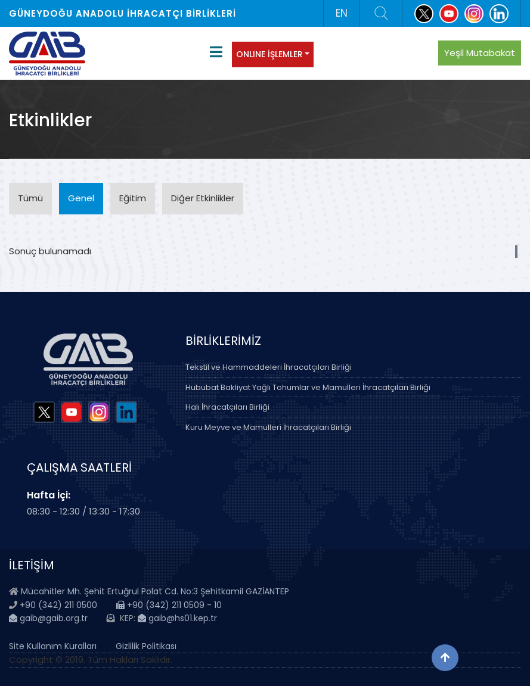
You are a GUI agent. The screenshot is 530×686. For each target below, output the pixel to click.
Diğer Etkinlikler (202, 198)
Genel (81, 198)
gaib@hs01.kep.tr (177, 618)
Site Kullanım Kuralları (53, 646)
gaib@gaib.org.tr (48, 618)
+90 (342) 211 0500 (58, 605)
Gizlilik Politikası (146, 646)
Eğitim (132, 198)
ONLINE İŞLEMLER (269, 54)
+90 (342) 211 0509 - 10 (169, 605)
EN (342, 13)
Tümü (30, 198)
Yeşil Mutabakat (479, 52)
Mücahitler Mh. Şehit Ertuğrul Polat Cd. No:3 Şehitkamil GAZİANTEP (155, 591)
